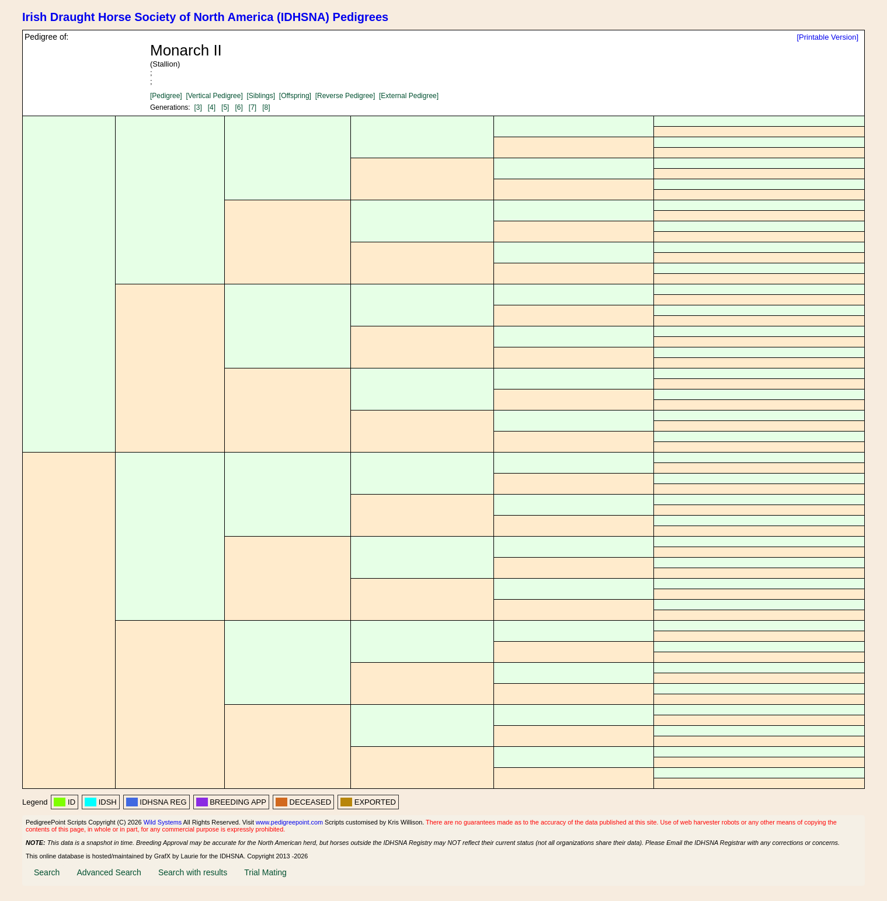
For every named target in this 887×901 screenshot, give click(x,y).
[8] (266, 107)
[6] (238, 107)
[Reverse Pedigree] (345, 96)
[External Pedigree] (409, 96)
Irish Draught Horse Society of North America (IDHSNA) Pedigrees (205, 17)
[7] (252, 107)
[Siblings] (260, 96)
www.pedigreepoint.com (289, 822)
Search (47, 872)
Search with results (192, 872)
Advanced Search (108, 872)
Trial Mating (265, 872)
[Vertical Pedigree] (214, 96)
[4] (211, 107)
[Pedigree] (166, 96)
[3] (197, 107)
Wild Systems (163, 822)
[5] (225, 107)
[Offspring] (295, 96)
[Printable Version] (827, 37)
